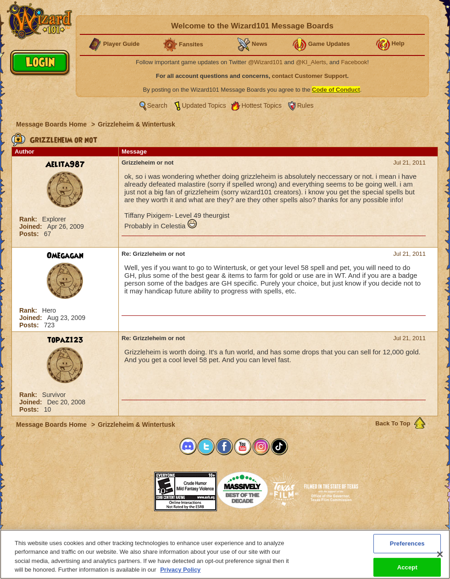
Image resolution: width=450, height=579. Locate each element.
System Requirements (166, 532)
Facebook (354, 62)
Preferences (314, 532)
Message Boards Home (52, 124)
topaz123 (65, 340)
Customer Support (223, 532)
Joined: (31, 226)
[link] (131, 488)
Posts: (30, 233)
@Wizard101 (265, 62)
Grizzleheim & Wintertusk (136, 124)
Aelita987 (65, 164)
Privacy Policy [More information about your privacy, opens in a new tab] (180, 573)
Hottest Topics (261, 105)
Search (157, 105)
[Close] (440, 558)
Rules (305, 105)
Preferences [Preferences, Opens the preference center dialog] (407, 547)
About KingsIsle (273, 532)
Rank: (29, 219)
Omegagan (65, 255)
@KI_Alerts (311, 62)
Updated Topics (204, 105)
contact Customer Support (309, 75)
